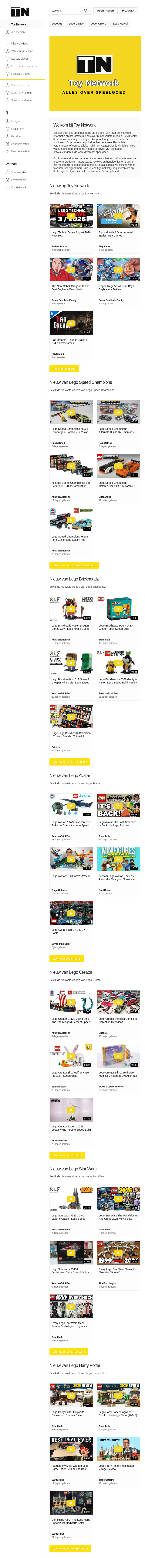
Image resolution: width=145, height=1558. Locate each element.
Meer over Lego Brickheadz (69, 761)
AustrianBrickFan (61, 497)
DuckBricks (105, 890)
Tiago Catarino (59, 890)
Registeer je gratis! (64, 368)
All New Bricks (59, 1140)
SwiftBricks (58, 1480)
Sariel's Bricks (59, 246)
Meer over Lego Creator (67, 1155)
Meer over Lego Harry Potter (70, 1548)
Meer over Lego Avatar (66, 958)
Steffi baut (104, 639)
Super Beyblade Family (64, 300)
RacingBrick (58, 443)
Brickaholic (105, 497)
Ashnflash (104, 836)
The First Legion (107, 1283)
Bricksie (56, 747)
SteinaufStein (59, 1086)
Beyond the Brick (61, 944)
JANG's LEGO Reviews (111, 1086)
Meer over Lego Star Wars (68, 1351)
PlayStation (105, 246)
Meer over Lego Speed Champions (74, 565)
